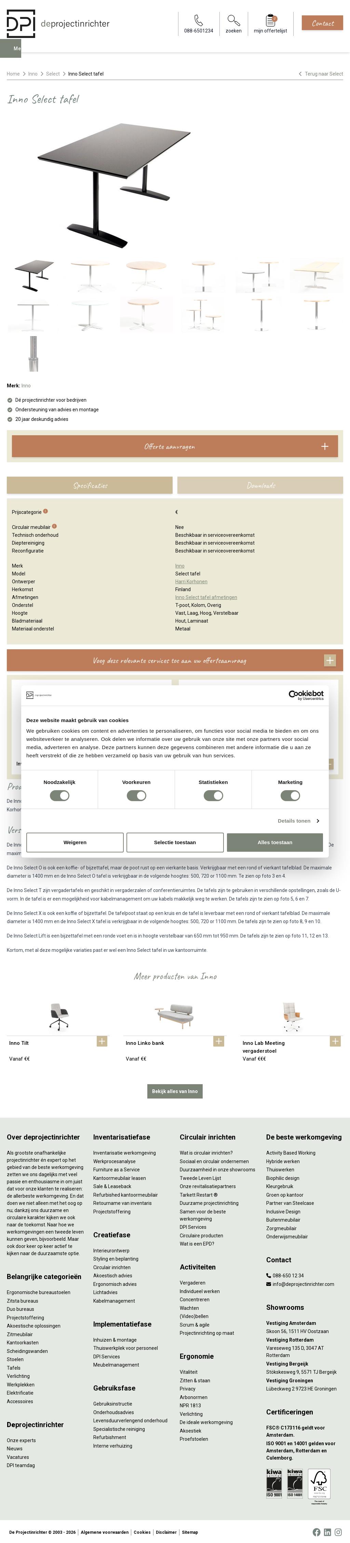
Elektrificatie (20, 1391)
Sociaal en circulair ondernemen (214, 1159)
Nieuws (15, 1447)
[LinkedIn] (327, 1531)
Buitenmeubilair (283, 1218)
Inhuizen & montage (115, 1338)
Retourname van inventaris (122, 1202)
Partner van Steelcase (290, 1202)
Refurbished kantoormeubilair (125, 1193)
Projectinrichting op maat (207, 1331)
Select (53, 74)
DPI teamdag (21, 1464)
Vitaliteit (189, 1370)
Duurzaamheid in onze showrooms (217, 1168)
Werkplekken (21, 1383)
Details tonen (294, 821)
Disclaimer (166, 1530)
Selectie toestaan (175, 842)
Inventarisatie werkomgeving (124, 1151)
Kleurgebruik (279, 1185)
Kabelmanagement (114, 1299)
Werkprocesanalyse (114, 1159)
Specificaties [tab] (89, 485)
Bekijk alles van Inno (175, 1089)
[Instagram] (338, 1531)
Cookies (142, 1530)
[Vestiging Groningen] (304, 1379)
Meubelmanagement (116, 1363)
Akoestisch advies (112, 1274)
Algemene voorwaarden (105, 1530)
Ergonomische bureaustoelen (38, 1291)
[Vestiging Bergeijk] (304, 1362)
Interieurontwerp (111, 1249)
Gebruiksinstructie (112, 1402)
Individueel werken (200, 1289)
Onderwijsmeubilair (287, 1235)
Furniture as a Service (116, 1168)
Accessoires (20, 1399)
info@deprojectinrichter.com (300, 1282)
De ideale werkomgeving (206, 1421)
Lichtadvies (105, 1291)
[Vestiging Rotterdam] (304, 1338)
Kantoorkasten (23, 1341)
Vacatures (18, 1455)
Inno (33, 74)
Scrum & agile (195, 1323)
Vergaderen (192, 1281)
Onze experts (21, 1438)
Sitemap (190, 1530)
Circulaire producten (201, 1234)
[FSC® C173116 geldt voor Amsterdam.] (304, 1430)
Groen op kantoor (285, 1193)
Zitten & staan (195, 1379)
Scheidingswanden (27, 1349)
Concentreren (195, 1298)
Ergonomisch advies (115, 1282)
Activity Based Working (290, 1151)
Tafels (14, 1366)
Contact (322, 23)
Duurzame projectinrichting (209, 1202)
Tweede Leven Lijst (200, 1176)
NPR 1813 (190, 1404)
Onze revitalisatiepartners (208, 1185)
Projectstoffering (25, 1316)
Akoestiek (190, 1429)
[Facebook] (316, 1531)
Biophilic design (282, 1176)
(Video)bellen (194, 1315)
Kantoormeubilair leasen (119, 1176)
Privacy (188, 1387)
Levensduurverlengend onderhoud (130, 1419)
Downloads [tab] (260, 485)
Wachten (189, 1306)
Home (13, 74)
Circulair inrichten (112, 1265)
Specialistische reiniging (119, 1427)
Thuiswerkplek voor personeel (125, 1346)
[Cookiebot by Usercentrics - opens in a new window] (294, 695)
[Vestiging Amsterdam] (304, 1321)
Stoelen (15, 1358)
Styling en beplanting (115, 1257)
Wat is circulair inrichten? (206, 1151)
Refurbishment (109, 1436)
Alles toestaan (275, 842)
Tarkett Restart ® (199, 1193)
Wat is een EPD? (197, 1242)
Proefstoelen (194, 1437)
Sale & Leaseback (112, 1185)
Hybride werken (283, 1159)
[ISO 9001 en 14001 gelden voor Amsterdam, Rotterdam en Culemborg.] (304, 1449)
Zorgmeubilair (281, 1226)
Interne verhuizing (112, 1444)
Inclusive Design (283, 1210)
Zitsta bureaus (22, 1299)
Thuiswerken (280, 1168)
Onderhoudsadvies (113, 1410)
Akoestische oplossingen (33, 1324)
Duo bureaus (20, 1308)
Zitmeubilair (20, 1332)
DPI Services (106, 1355)
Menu (21, 53)
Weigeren (75, 842)
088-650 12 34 (285, 1274)
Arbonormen (193, 1395)
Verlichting (18, 1375)
